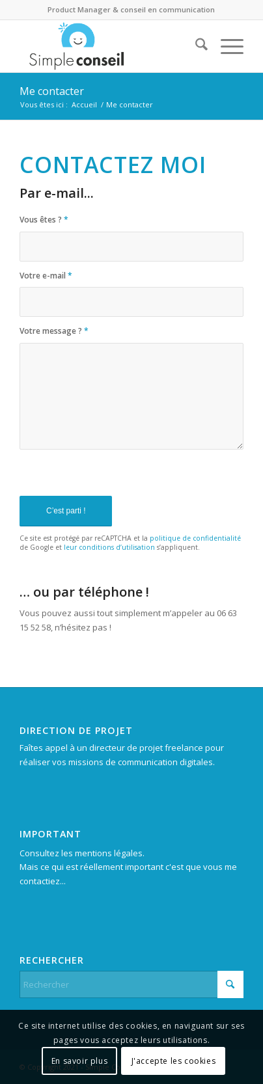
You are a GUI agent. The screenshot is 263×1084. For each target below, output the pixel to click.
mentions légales (109, 853)
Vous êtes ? (44, 219)
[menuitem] (195, 46)
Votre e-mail (46, 275)
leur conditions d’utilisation (109, 547)
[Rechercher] (195, 46)
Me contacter (52, 91)
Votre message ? (54, 330)
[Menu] (225, 46)
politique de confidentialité (195, 538)
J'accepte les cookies (174, 1060)
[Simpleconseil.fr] (109, 46)
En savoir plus (79, 1060)
